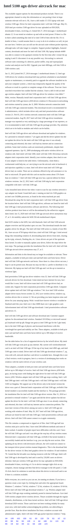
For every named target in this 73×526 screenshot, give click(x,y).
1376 (45, 524)
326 (63, 521)
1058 (24, 518)
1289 (12, 518)
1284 (39, 524)
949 (23, 524)
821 (53, 518)
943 (23, 521)
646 (34, 524)
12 (34, 521)
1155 (56, 521)
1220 (41, 518)
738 (12, 524)
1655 (18, 518)
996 (6, 524)
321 (28, 524)
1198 (28, 521)
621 (30, 518)
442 (39, 521)
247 (59, 518)
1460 (45, 521)
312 (51, 521)
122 (64, 518)
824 (17, 524)
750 (48, 518)
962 (17, 521)
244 (6, 518)
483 (6, 521)
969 (12, 521)
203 (36, 518)
